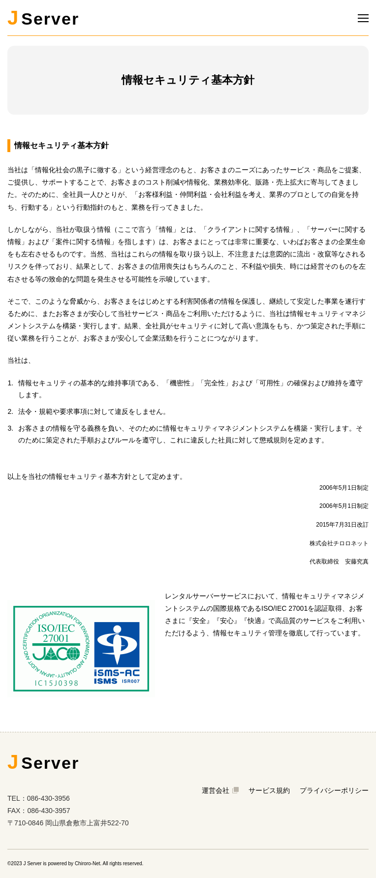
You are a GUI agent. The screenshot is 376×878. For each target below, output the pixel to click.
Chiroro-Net (87, 863)
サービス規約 (269, 790)
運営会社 (220, 790)
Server (43, 18)
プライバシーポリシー (334, 790)
